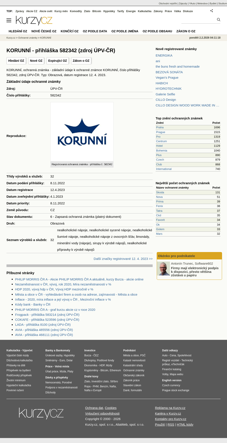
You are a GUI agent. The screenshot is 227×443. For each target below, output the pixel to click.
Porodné (67, 382)
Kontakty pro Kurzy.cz (170, 419)
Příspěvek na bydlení (18, 370)
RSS (171, 424)
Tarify (120, 11)
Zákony (158, 11)
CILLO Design (166, 99)
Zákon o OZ (81, 60)
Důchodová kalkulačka (19, 360)
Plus (158, 155)
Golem (160, 229)
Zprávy (20, 11)
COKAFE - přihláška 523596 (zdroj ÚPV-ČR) (47, 319)
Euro (62, 360)
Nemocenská (53, 382)
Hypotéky (109, 11)
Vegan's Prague (167, 77)
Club (159, 164)
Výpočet (27, 350)
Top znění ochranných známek (179, 118)
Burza (87, 355)
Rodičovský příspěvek (19, 375)
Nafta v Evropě (92, 390)
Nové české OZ (44, 31)
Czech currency (171, 385)
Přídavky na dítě (15, 365)
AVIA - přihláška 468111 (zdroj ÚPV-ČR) (44, 335)
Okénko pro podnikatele (176, 256)
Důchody (50, 392)
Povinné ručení (15, 390)
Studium (222, 3)
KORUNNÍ (45, 37)
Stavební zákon (132, 385)
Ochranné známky (27, 37)
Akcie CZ (31, 11)
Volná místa (62, 366)
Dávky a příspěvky (56, 377)
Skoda (160, 192)
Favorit (160, 220)
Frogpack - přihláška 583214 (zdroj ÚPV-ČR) (47, 314)
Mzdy (109, 365)
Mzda (63, 371)
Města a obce (131, 355)
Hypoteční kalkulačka (18, 385)
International (164, 169)
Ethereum (115, 370)
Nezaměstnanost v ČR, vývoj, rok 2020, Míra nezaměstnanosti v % (63, 284)
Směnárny (51, 360)
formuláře (136, 390)
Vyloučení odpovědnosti (102, 413)
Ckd (158, 215)
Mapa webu (176, 374)
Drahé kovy (91, 376)
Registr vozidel (170, 360)
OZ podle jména (124, 31)
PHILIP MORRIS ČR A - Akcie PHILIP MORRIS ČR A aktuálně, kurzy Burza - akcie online (79, 279)
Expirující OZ (57, 60)
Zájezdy (183, 3)
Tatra (159, 210)
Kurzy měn (61, 11)
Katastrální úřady (133, 365)
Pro (158, 136)
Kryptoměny (91, 370)
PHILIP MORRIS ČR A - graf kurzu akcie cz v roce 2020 (55, 309)
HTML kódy (185, 424)
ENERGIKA (164, 55)
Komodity (76, 11)
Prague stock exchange (175, 390)
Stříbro (114, 381)
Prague (160, 132)
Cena (173, 355)
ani (158, 61)
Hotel (159, 145)
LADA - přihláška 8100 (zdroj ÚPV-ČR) (43, 324)
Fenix (159, 206)
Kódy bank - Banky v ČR (32, 304)
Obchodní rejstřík (168, 3)
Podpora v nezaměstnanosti (61, 387)
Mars (159, 233)
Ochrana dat (94, 408)
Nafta (113, 386)
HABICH (162, 83)
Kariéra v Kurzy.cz (168, 413)
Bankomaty (63, 350)
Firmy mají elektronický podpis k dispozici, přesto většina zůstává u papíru (195, 271)
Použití (160, 424)
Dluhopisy (90, 360)
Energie (131, 11)
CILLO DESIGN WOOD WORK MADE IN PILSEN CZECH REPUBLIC (188, 105)
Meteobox (202, 3)
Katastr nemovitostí (134, 360)
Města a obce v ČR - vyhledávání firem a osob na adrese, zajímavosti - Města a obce (76, 294)
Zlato (87, 11)
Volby (165, 374)
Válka (177, 11)
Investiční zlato (100, 381)
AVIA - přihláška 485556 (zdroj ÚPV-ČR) (44, 330)
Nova (159, 197)
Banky (49, 350)
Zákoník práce (131, 380)
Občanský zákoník (133, 375)
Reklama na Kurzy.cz (170, 408)
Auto (165, 355)
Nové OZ (36, 60)
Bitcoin (96, 11)
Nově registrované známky (176, 49)
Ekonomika (90, 365)
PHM (96, 386)
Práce (168, 11)
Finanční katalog (171, 369)
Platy (70, 371)
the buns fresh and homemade (178, 66)
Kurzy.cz (10, 37)
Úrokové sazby (53, 355)
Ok (158, 224)
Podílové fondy (105, 360)
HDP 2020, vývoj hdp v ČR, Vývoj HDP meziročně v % (54, 289)
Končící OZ (69, 31)
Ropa (87, 386)
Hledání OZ (16, 60)
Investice (89, 350)
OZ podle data (95, 31)
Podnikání (129, 350)
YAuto (192, 3)
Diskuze (188, 11)
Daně (126, 390)
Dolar (69, 360)
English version (171, 380)
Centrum (161, 141)
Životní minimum (16, 380)
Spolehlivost (184, 355)
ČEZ (96, 355)
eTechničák (177, 364)
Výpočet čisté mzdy (17, 355)
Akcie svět (46, 11)
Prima (159, 201)
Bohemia (161, 150)
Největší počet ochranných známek (183, 183)
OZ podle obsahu (157, 31)
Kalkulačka (145, 11)
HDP (102, 365)
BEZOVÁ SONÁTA (169, 72)
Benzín (104, 386)
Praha (160, 127)
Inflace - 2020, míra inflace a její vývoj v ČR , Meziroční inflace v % (63, 299)
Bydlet (213, 3)
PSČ (143, 355)
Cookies (111, 408)
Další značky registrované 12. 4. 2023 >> (123, 259)
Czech (160, 159)
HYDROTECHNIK (169, 88)
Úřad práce (51, 371)
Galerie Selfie (165, 94)
